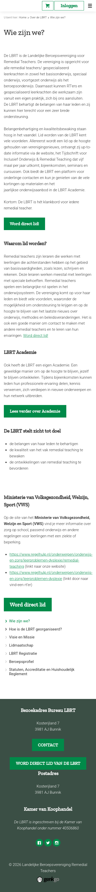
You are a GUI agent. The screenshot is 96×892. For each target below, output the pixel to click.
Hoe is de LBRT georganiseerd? (35, 629)
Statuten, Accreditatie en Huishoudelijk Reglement (41, 672)
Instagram (56, 843)
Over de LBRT (38, 17)
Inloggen (69, 5)
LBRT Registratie (23, 653)
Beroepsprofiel (21, 662)
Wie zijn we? (58, 17)
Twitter (48, 843)
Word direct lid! (24, 223)
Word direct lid (28, 604)
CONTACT (48, 744)
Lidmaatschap (21, 645)
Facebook (39, 843)
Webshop (48, 5)
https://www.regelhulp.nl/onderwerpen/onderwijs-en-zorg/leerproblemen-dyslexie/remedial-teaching (50, 560)
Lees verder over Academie (35, 411)
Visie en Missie (22, 637)
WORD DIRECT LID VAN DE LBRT (48, 763)
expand (6, 629)
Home (23, 17)
